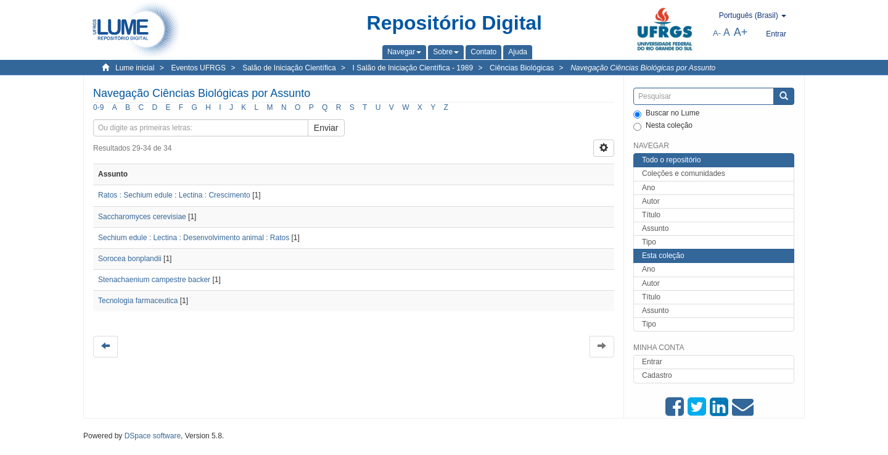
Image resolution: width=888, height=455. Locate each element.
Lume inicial (134, 68)
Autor (651, 201)
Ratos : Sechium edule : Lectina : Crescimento (174, 195)
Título (651, 215)
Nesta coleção (663, 126)
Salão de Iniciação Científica (288, 68)
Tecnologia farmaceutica (138, 300)
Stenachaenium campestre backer (154, 279)
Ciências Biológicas (522, 68)
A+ (741, 32)
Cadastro (657, 375)
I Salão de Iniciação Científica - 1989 (413, 68)
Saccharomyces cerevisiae (142, 216)
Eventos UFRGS (198, 68)
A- (717, 33)
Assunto (655, 228)
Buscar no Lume (666, 114)
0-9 (98, 107)
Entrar (652, 361)
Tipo (649, 242)
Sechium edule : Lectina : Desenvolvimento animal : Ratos (193, 237)
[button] (404, 52)
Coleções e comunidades (683, 173)
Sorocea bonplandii (130, 258)
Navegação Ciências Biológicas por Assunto (642, 68)
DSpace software (153, 436)
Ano (648, 187)
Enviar (326, 128)
